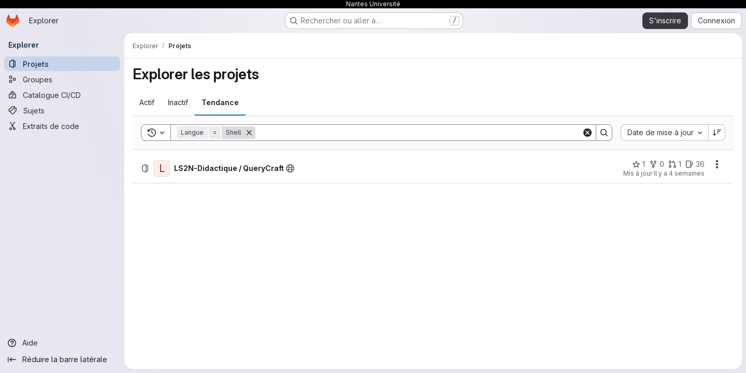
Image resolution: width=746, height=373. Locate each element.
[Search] (418, 132)
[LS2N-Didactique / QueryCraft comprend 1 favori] (638, 164)
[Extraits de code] (62, 126)
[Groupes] (62, 79)
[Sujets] (62, 110)
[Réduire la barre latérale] (62, 359)
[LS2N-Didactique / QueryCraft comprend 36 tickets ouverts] (695, 164)
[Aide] (62, 343)
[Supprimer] (249, 132)
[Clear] (587, 132)
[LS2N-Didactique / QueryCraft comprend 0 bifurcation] (656, 164)
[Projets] (62, 63)
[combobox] (664, 132)
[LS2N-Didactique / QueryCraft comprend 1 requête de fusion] (674, 164)
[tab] (147, 103)
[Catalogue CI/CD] (62, 95)
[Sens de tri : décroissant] (717, 132)
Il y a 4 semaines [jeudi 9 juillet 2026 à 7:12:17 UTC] (679, 173)
